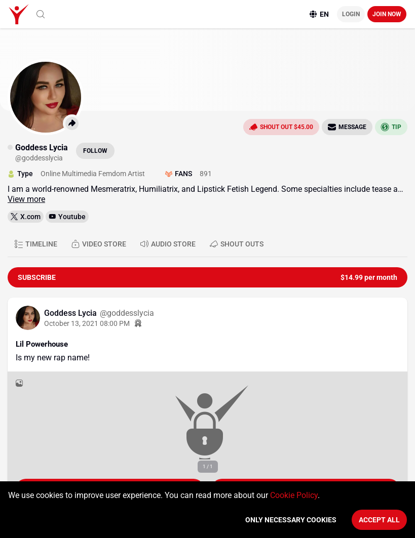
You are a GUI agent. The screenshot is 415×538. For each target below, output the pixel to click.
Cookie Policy (294, 495)
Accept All (379, 520)
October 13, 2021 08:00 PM (87, 323)
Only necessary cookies (290, 520)
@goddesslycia (127, 313)
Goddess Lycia (71, 313)
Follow (95, 150)
